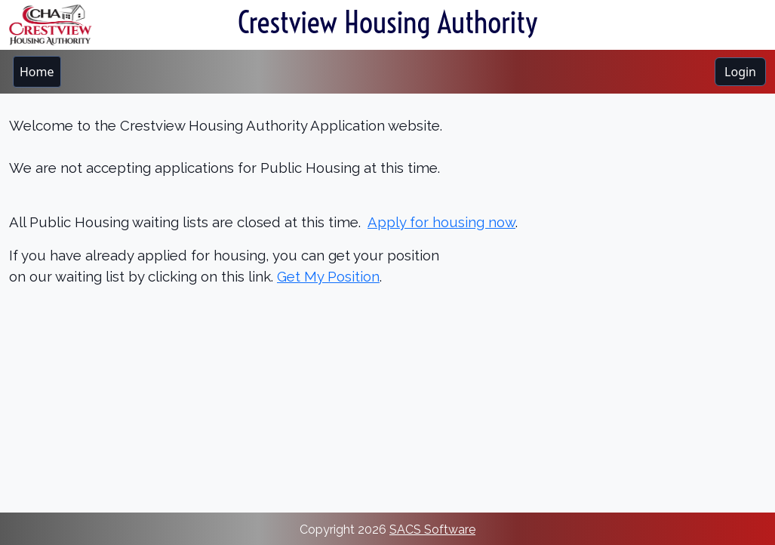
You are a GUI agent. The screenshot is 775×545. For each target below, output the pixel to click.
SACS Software (432, 529)
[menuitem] (37, 72)
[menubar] (37, 72)
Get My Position (328, 276)
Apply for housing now (441, 222)
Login (740, 71)
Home (37, 71)
